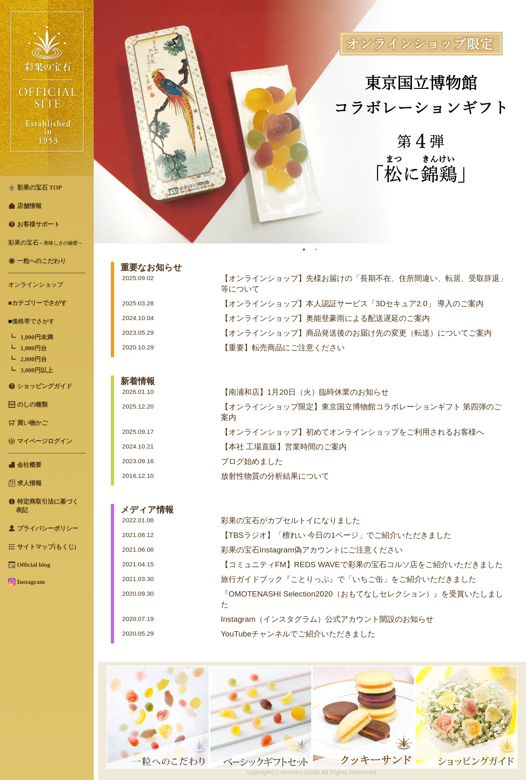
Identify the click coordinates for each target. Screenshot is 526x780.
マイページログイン (40, 441)
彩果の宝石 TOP (35, 187)
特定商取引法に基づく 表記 (43, 505)
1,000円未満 (36, 337)
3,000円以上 (36, 370)
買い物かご (28, 422)
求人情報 (25, 483)
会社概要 (25, 464)
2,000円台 (33, 359)
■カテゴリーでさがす (37, 302)
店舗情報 (25, 206)
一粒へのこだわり (37, 261)
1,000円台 (33, 348)
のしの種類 (28, 404)
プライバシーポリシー (43, 528)
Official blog (29, 564)
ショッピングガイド (40, 386)
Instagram (26, 582)
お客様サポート (34, 224)
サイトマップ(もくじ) (42, 546)
